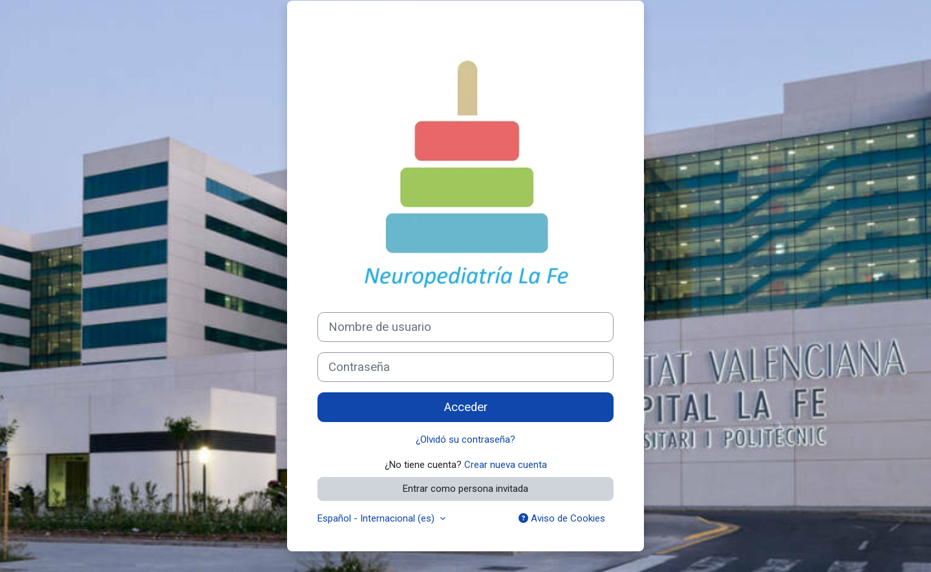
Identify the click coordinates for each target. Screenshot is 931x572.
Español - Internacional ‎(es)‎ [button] (377, 518)
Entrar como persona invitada (465, 488)
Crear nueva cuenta (505, 465)
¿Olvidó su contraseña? (465, 439)
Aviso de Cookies (562, 518)
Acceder (465, 407)
